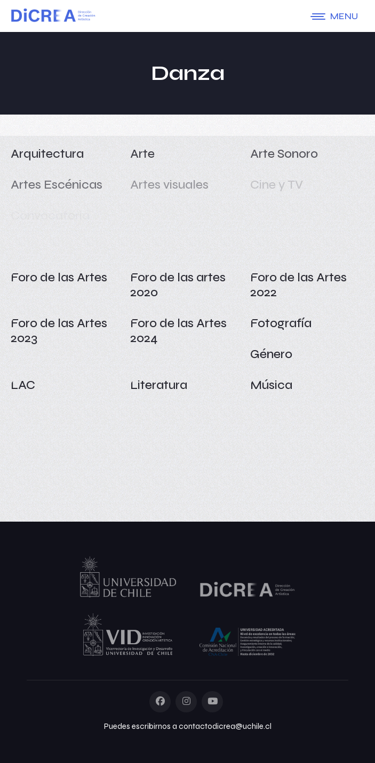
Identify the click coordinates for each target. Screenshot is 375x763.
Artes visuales (169, 184)
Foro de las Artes (59, 277)
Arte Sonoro (284, 154)
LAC (23, 385)
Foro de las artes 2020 (178, 284)
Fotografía (281, 323)
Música (271, 385)
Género (271, 354)
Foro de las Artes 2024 (178, 330)
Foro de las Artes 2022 (298, 284)
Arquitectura (47, 154)
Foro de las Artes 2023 (59, 330)
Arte (142, 154)
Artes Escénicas (56, 184)
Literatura (158, 385)
